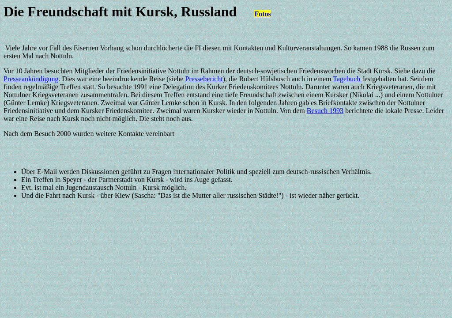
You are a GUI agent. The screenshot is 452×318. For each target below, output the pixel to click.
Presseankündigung (31, 79)
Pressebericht (203, 79)
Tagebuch (347, 79)
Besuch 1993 (325, 110)
